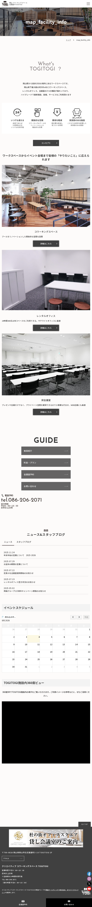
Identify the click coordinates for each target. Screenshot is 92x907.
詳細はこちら (46, 243)
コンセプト (46, 143)
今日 (86, 617)
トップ (68, 40)
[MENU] (88, 4)
